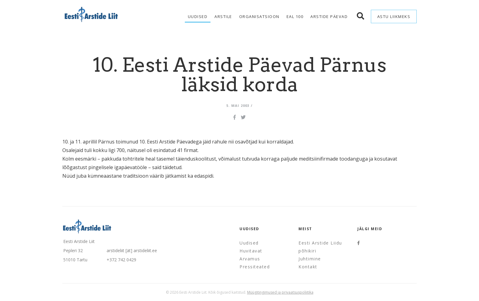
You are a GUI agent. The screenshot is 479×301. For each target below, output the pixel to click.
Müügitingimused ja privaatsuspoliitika (280, 292)
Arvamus (250, 259)
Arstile (223, 16)
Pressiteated (255, 267)
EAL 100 (295, 16)
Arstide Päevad (329, 16)
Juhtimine (309, 259)
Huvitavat (251, 251)
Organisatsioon (259, 16)
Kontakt (307, 267)
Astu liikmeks (394, 16)
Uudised (198, 16)
